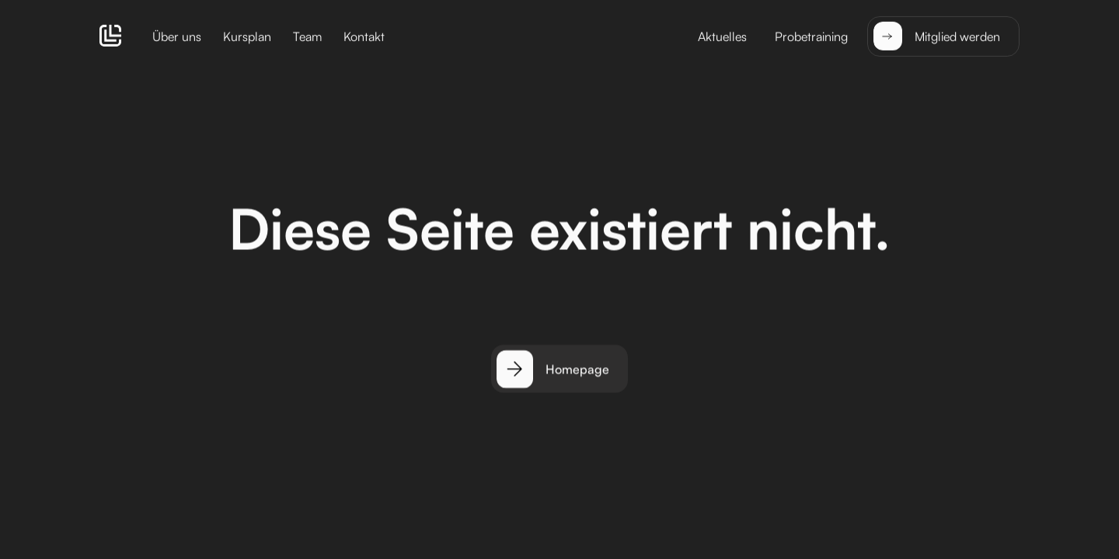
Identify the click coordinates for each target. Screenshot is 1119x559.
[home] (110, 35)
